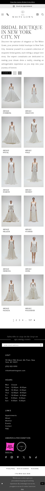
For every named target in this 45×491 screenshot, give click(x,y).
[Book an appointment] (22, 6)
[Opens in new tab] (10, 446)
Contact (8, 426)
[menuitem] (7, 14)
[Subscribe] (40, 345)
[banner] (22, 14)
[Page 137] (30, 320)
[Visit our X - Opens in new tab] (24, 457)
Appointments (11, 415)
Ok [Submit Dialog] (43, 483)
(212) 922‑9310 (11, 366)
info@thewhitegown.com (15, 370)
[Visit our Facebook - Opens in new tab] (5, 457)
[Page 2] (16, 320)
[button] (6, 72)
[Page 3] (19, 320)
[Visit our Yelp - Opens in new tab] (30, 457)
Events (8, 423)
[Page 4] (22, 320)
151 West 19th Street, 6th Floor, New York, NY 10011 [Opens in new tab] (20, 361)
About (7, 418)
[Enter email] (22, 345)
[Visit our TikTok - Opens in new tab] (36, 457)
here (22, 489)
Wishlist (8, 421)
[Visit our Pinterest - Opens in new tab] (18, 457)
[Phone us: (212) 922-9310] (7, 14)
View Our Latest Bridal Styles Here (22, 2)
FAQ (7, 428)
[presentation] (11, 92)
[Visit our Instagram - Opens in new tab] (12, 457)
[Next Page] (34, 320)
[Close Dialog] (2, 483)
